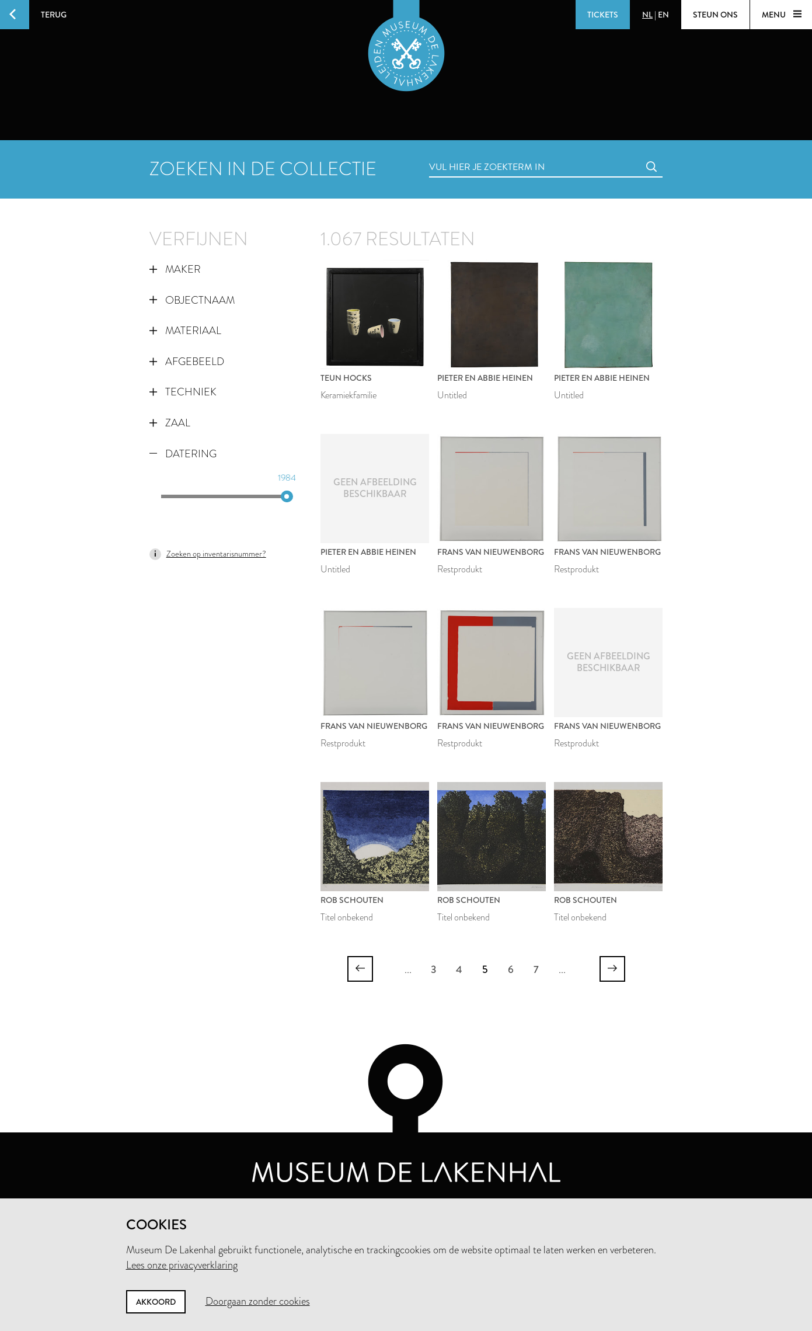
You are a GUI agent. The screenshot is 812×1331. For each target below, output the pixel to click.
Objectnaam (192, 300)
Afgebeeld (186, 361)
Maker (175, 269)
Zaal (169, 422)
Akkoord (156, 1302)
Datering (183, 453)
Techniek (183, 391)
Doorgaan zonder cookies (257, 1301)
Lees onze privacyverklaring (182, 1265)
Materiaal (185, 330)
